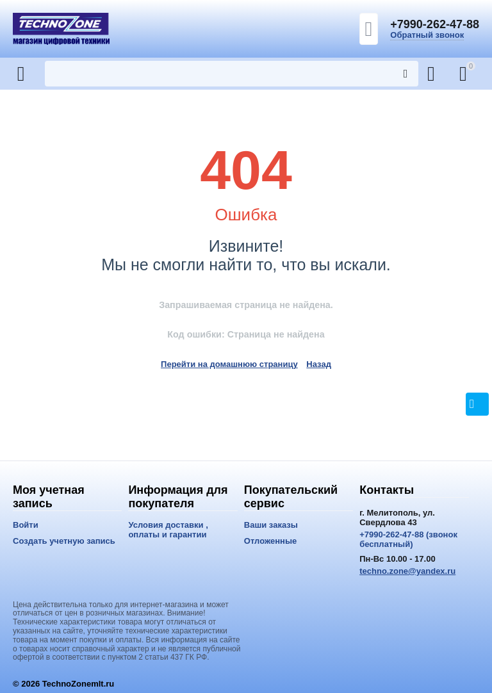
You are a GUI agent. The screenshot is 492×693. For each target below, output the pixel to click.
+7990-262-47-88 (434, 24)
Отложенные (270, 541)
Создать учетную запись (64, 541)
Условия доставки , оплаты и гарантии (168, 529)
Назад (318, 364)
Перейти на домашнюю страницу (229, 364)
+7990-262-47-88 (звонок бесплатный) (408, 539)
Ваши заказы (271, 525)
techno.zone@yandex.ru (407, 571)
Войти (25, 525)
